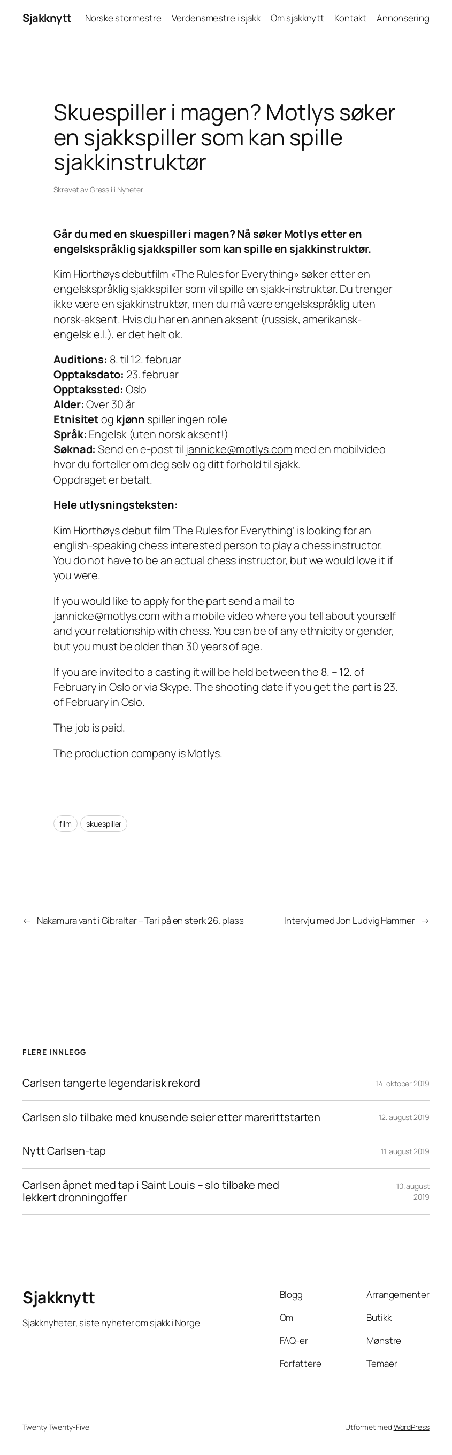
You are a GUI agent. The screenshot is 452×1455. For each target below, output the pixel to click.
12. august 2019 (404, 1117)
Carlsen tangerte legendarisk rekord (111, 1083)
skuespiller (103, 824)
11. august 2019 (405, 1151)
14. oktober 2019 (402, 1083)
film (65, 824)
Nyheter (130, 189)
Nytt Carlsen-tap (63, 1151)
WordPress (412, 1427)
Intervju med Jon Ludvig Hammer (349, 920)
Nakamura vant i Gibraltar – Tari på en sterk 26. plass (140, 920)
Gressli (101, 189)
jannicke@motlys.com (239, 449)
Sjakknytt (47, 18)
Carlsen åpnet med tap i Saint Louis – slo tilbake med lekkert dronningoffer (150, 1191)
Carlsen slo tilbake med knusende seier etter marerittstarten (171, 1117)
